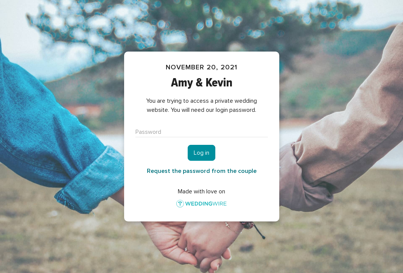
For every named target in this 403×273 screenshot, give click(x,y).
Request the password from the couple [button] (202, 171)
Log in (201, 153)
